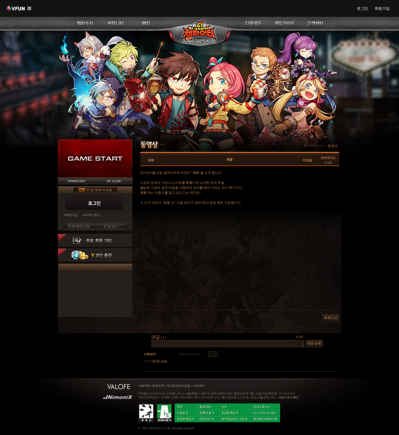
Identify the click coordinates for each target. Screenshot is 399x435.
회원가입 (382, 8)
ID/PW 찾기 (92, 215)
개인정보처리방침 (178, 385)
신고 (212, 354)
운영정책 (158, 385)
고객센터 (198, 385)
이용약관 (144, 385)
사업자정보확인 (288, 397)
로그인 (362, 8)
